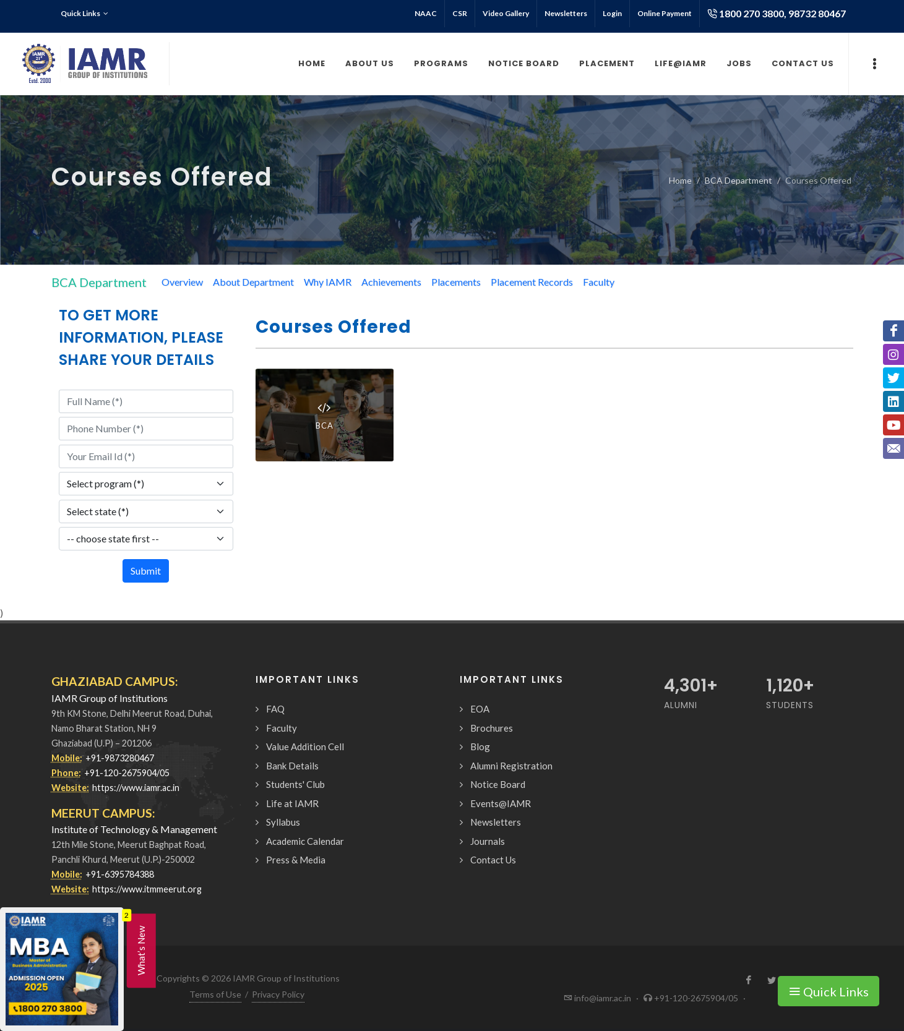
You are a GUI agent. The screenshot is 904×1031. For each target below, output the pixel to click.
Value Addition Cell (305, 746)
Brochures (491, 728)
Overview (182, 282)
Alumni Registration (511, 765)
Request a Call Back (762, 1008)
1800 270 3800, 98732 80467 (776, 13)
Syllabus (283, 822)
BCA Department (738, 180)
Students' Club (295, 784)
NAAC (426, 13)
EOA (479, 708)
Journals (487, 841)
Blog (480, 746)
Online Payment (664, 13)
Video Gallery (506, 13)
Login (612, 13)
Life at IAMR (292, 803)
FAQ (275, 708)
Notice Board (497, 784)
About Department (253, 282)
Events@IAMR (500, 803)
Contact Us (493, 859)
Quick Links (84, 13)
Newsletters (566, 13)
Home (680, 180)
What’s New (141, 950)
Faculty (598, 282)
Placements (456, 282)
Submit (146, 570)
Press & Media (295, 859)
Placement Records (532, 282)
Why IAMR (327, 282)
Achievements (391, 282)
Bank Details (292, 765)
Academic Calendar (305, 841)
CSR (459, 13)
